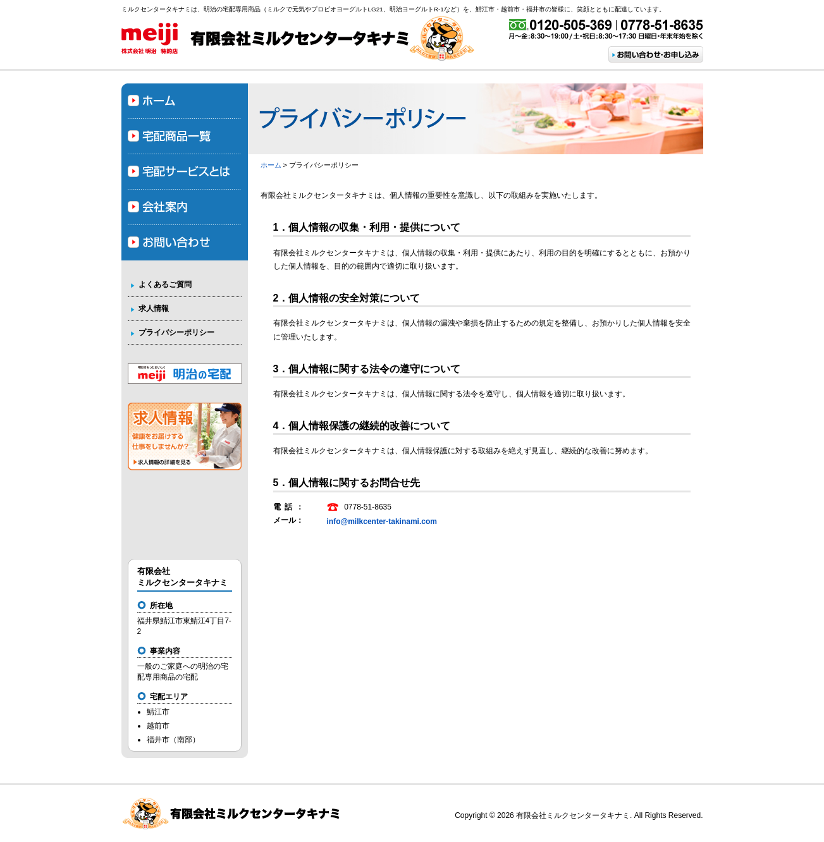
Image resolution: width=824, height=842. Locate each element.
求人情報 (153, 308)
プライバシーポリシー (176, 332)
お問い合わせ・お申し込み (655, 54)
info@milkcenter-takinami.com (382, 521)
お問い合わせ (184, 242)
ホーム (271, 165)
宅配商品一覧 (184, 136)
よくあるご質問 (165, 284)
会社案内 (184, 207)
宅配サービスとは (184, 172)
